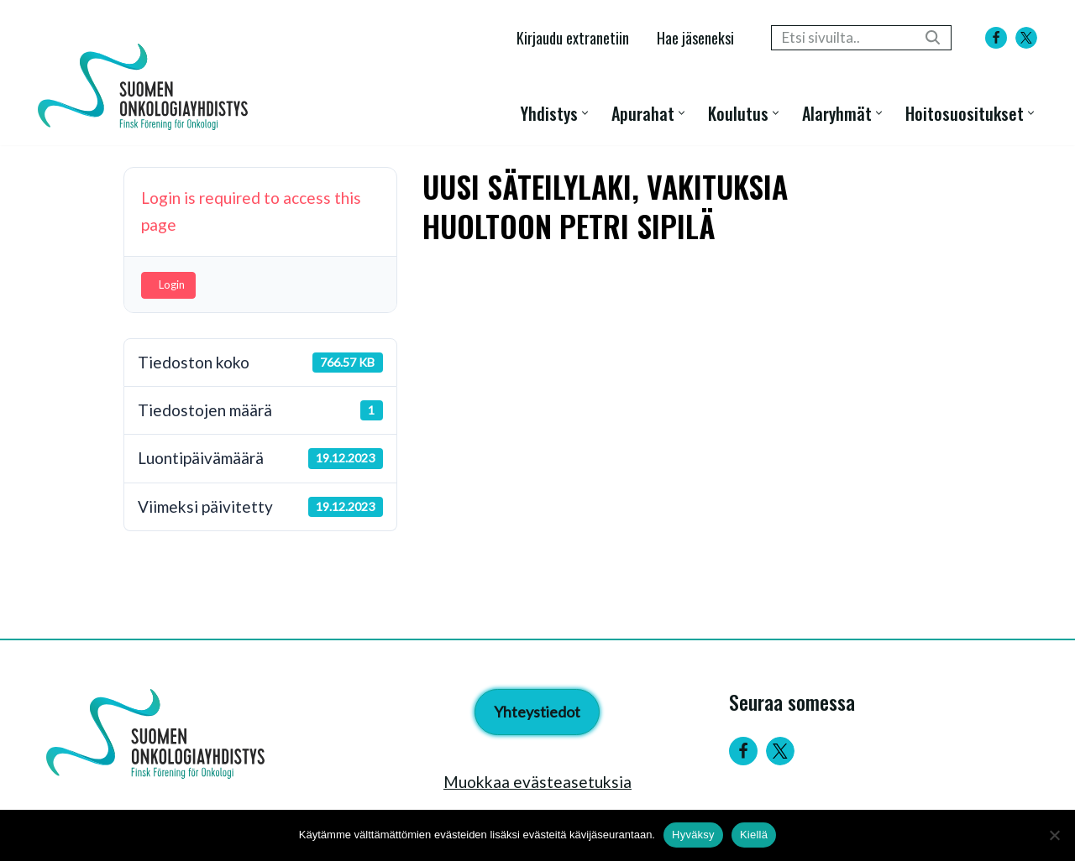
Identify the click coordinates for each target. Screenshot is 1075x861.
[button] (585, 113)
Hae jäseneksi (695, 37)
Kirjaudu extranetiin (573, 37)
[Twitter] (780, 751)
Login (172, 284)
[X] (1026, 38)
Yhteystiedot (537, 711)
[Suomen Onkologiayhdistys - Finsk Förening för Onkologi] (147, 87)
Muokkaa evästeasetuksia (537, 781)
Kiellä (754, 834)
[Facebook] (996, 38)
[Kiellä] (1054, 835)
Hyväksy (693, 834)
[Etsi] (842, 37)
